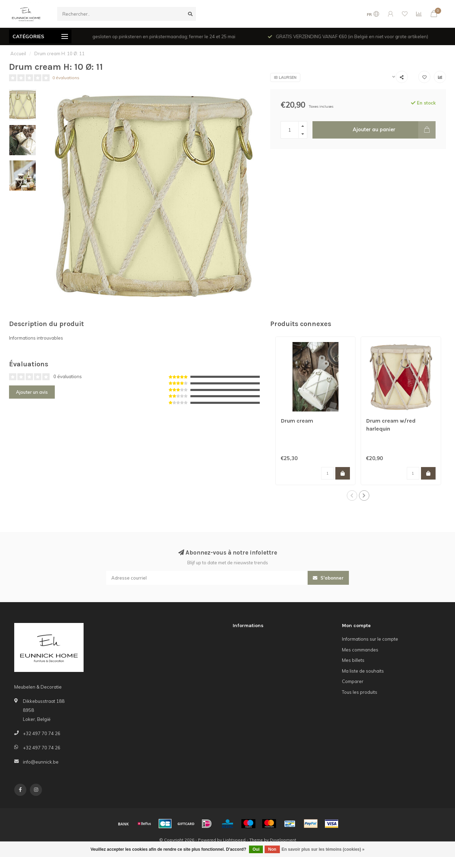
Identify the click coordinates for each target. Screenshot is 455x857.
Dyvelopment (283, 839)
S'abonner (328, 578)
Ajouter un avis (32, 392)
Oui (255, 849)
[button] (352, 495)
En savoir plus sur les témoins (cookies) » (323, 849)
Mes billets (353, 660)
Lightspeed (234, 839)
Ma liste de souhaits (363, 671)
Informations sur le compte (370, 639)
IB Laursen (285, 77)
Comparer (352, 681)
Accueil (18, 53)
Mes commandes (360, 649)
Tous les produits (359, 692)
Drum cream (297, 420)
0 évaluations (65, 77)
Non (272, 849)
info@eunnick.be (41, 762)
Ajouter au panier (394, 130)
